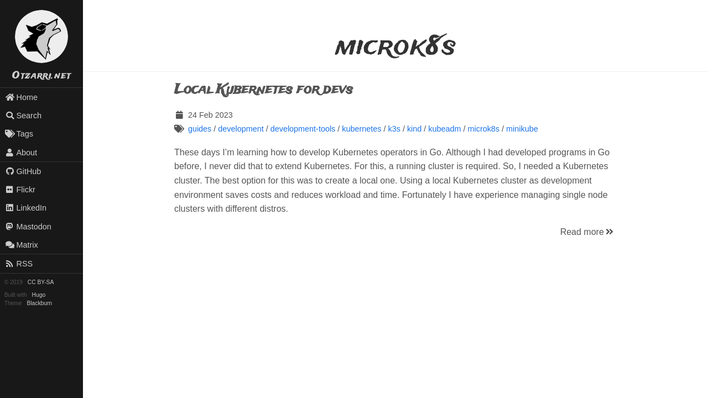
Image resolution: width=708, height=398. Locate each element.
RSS (19, 263)
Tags (19, 133)
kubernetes (361, 128)
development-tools (303, 128)
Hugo (38, 295)
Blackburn (40, 303)
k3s (394, 128)
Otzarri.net (41, 76)
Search (23, 115)
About (21, 152)
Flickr (20, 189)
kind (414, 128)
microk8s (484, 128)
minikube (522, 128)
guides (199, 128)
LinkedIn (25, 207)
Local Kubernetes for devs (263, 90)
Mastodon (28, 226)
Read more (587, 232)
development (240, 128)
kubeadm (444, 128)
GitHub (23, 171)
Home (21, 97)
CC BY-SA (41, 282)
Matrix (21, 244)
